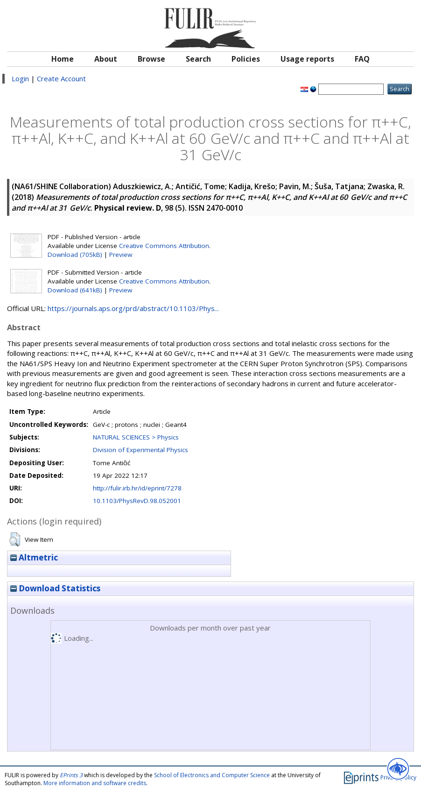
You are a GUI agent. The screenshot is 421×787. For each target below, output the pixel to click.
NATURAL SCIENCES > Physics (136, 437)
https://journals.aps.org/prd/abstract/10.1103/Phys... (133, 308)
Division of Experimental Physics (140, 450)
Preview (120, 254)
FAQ (362, 59)
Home (62, 59)
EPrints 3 (71, 775)
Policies (246, 59)
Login (20, 78)
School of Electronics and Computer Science (212, 775)
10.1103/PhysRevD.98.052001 (137, 500)
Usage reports (307, 59)
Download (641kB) (75, 290)
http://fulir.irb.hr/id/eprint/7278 (137, 488)
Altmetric (34, 557)
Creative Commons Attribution (164, 245)
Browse (151, 59)
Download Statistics (55, 588)
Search (198, 59)
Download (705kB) (75, 254)
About (105, 59)
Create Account (61, 78)
